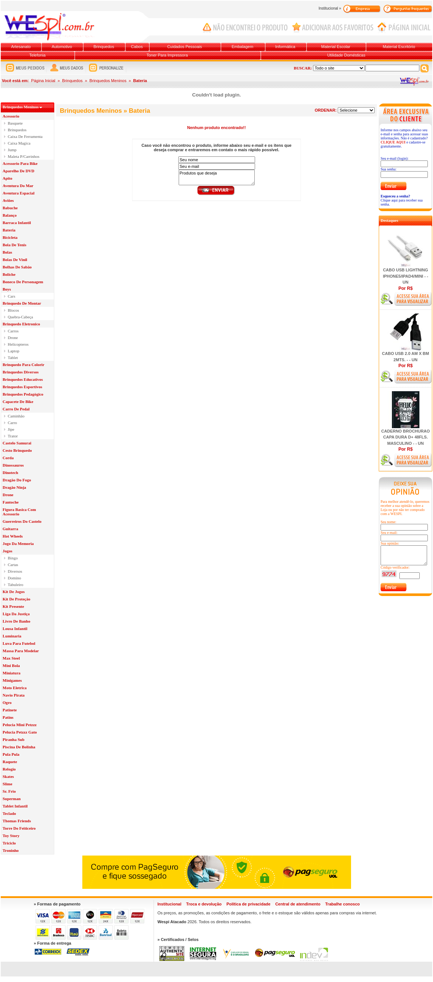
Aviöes (8, 200)
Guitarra (10, 528)
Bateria (9, 230)
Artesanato (21, 46)
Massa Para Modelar (21, 651)
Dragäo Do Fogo (17, 480)
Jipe (11, 429)
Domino (14, 578)
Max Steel (11, 658)
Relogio (9, 769)
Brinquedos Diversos (21, 372)
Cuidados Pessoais (184, 46)
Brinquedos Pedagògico (23, 394)
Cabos (137, 46)
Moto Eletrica (15, 687)
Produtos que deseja (217, 177)
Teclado (9, 813)
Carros (13, 331)
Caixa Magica (19, 143)
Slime (7, 784)
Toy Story (11, 835)
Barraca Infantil (17, 222)
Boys (7, 289)
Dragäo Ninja (14, 487)
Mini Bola (11, 665)
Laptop (13, 351)
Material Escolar (335, 46)
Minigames (12, 680)
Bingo (13, 558)
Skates (8, 776)
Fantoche (10, 502)
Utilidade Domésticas (346, 55)
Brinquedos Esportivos (22, 387)
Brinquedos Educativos (23, 379)
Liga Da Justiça (16, 614)
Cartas (13, 564)
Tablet (13, 357)
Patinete (10, 710)
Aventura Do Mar (18, 185)
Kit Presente (13, 606)
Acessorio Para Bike (20, 163)
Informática (285, 46)
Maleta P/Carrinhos (23, 156)
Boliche (9, 274)
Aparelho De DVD (18, 171)
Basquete (15, 123)
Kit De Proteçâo (16, 599)
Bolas (7, 252)
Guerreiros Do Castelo (22, 521)
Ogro (7, 702)
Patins (8, 717)
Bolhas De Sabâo (17, 267)
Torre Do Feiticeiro (19, 828)
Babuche (10, 208)
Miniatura (11, 673)
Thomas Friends (17, 821)
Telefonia (37, 55)
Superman (12, 798)
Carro (12, 422)
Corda (8, 458)
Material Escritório (399, 46)
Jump (12, 150)
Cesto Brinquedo (17, 450)
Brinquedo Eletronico (21, 324)
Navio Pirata (14, 695)
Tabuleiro (15, 584)
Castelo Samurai (17, 443)
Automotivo (62, 46)
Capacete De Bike (18, 401)
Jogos (7, 551)
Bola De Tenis (14, 245)
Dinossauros (13, 465)
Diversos (15, 571)
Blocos (13, 310)
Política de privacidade (248, 904)
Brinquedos (103, 46)
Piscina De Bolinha (19, 747)
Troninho (11, 850)
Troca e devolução (203, 904)
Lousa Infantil (15, 628)
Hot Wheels (13, 536)
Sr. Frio (9, 791)
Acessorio (11, 116)
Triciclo (9, 843)
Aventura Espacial (18, 193)
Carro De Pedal (16, 409)
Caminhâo (16, 416)
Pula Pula (11, 754)
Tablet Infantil (15, 806)
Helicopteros (18, 344)
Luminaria (12, 636)
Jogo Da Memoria (18, 543)
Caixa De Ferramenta (25, 136)
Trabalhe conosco (342, 904)
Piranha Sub (13, 739)
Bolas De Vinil (15, 259)
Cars (11, 296)
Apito (7, 178)
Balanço (10, 215)
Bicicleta (10, 237)
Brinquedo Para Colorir (23, 364)
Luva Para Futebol (19, 643)
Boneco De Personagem (23, 282)
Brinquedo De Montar (22, 303)
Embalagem (242, 46)
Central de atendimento (297, 904)
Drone (13, 337)
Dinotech (10, 472)
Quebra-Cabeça (20, 317)
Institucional (170, 904)
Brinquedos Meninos (107, 80)
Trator (13, 436)
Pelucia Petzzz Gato (20, 732)
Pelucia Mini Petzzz (20, 724)
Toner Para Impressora (167, 55)
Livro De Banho (16, 621)
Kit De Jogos (14, 591)
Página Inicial (43, 80)
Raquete (10, 761)
